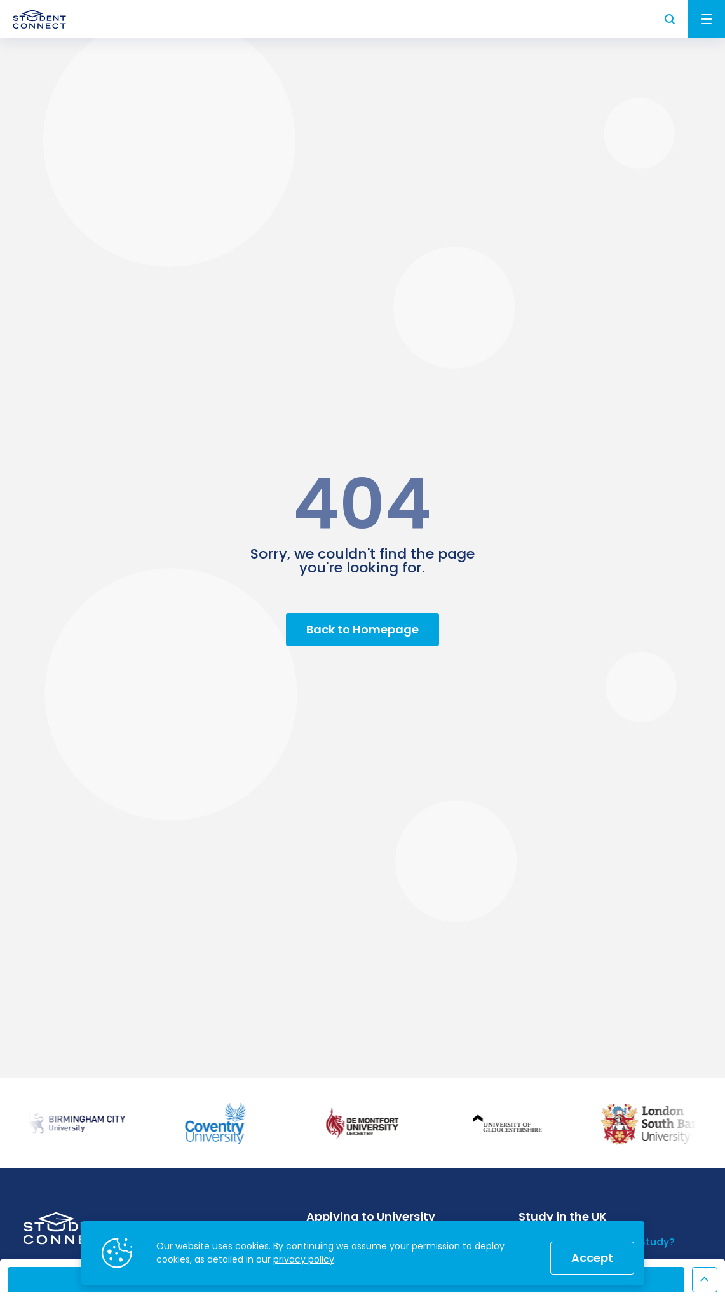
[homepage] (39, 19)
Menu (706, 19)
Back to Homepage (362, 629)
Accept (592, 1258)
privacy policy (303, 1259)
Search (670, 19)
